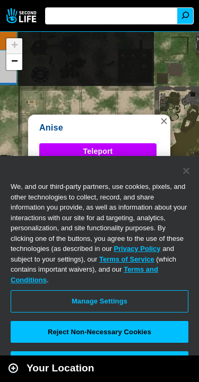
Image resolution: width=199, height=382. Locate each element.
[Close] (186, 171)
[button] (164, 121)
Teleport (98, 151)
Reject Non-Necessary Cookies (99, 332)
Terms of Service (126, 259)
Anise (51, 127)
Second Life (22, 15)
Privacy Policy (137, 249)
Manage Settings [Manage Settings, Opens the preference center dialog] (99, 301)
